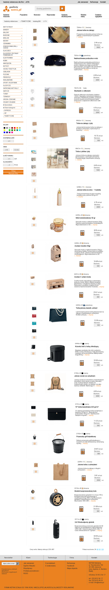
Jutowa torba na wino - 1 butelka (89, 190)
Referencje (94, 2)
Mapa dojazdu (72, 568)
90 (100, 549)
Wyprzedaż (51, 15)
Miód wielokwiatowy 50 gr (85, 218)
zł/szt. (98, 43)
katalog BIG (37, 21)
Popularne (23, 15)
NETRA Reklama (95, 563)
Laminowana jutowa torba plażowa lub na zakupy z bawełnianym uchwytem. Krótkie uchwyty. (90, 313)
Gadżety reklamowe (11, 21)
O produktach (50, 563)
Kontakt (103, 2)
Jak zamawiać (82, 2)
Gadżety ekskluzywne (66, 16)
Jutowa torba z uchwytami (87, 465)
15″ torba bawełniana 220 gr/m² (87, 407)
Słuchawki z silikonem (82, 91)
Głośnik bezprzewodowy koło (85, 491)
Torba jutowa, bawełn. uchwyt (86, 308)
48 (97, 549)
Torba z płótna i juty (83, 151)
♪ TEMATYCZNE (25, 21)
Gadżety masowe (6, 16)
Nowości (37, 15)
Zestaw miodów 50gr (82, 246)
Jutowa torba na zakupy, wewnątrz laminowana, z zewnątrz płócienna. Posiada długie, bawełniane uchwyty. (88, 157)
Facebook (70, 566)
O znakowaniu (50, 566)
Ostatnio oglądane (98, 16)
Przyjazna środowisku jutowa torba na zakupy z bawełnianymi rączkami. (89, 35)
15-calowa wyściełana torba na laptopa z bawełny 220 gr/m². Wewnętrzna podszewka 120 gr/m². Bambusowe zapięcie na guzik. (89, 413)
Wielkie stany (83, 16)
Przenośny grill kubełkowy (86, 437)
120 (102, 549)
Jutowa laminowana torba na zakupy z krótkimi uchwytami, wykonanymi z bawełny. (89, 128)
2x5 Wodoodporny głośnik (84, 522)
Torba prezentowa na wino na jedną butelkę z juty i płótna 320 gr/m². (89, 195)
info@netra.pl (99, 582)
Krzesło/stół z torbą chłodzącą (86, 346)
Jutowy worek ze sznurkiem (84, 376)
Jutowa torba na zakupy (85, 30)
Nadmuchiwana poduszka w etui (86, 58)
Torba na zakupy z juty (84, 123)
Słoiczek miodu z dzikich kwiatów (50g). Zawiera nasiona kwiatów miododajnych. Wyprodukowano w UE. (89, 223)
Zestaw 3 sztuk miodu (82, 277)
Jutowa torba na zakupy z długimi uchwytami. (89, 469)
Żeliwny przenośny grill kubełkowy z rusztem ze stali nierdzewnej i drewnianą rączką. (90, 442)
